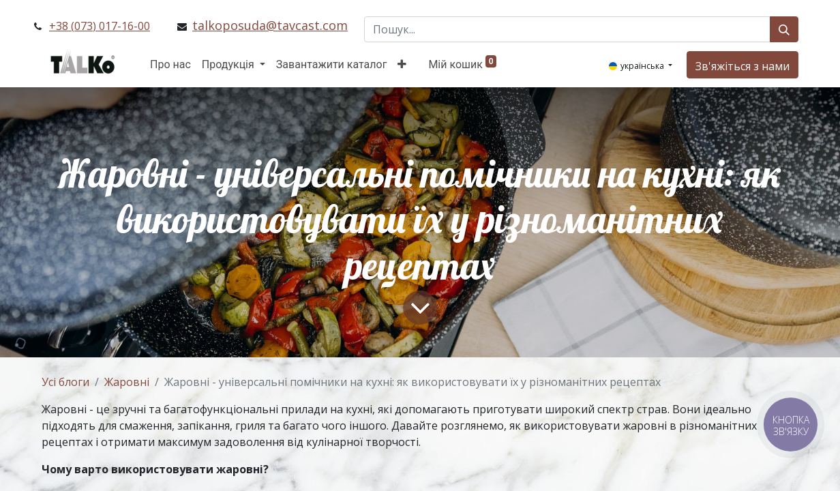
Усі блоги (65, 381)
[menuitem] (170, 64)
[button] (402, 64)
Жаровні (126, 381)
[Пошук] (784, 29)
